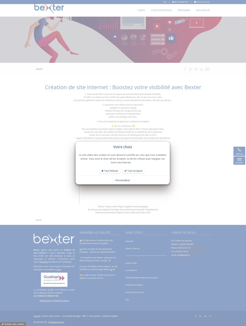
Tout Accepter (133, 170)
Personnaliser (122, 180)
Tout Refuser (110, 170)
